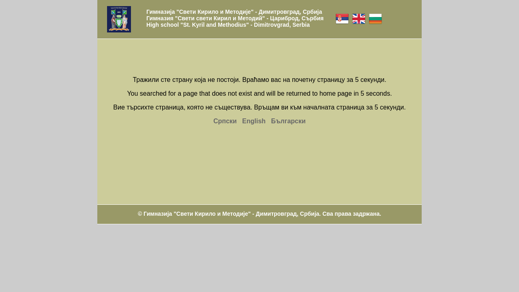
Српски (225, 121)
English (254, 121)
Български (288, 121)
